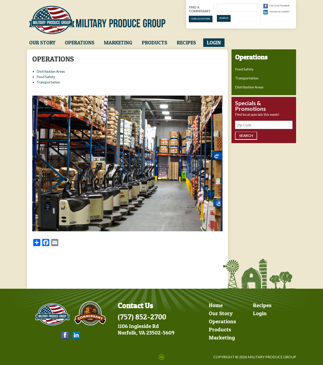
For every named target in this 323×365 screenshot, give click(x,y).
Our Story (42, 42)
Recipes (186, 42)
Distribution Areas (51, 71)
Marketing (118, 42)
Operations (79, 42)
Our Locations (200, 18)
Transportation (48, 82)
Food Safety (46, 76)
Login (214, 42)
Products (154, 42)
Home (216, 305)
